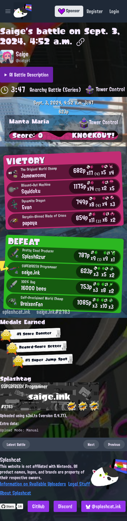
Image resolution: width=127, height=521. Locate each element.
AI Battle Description (29, 74)
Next (91, 444)
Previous (114, 444)
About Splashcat (15, 492)
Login (114, 11)
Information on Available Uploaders (33, 483)
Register (95, 11)
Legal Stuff (79, 483)
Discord (65, 506)
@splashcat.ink (103, 506)
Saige (13, 31)
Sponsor (69, 11)
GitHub (38, 506)
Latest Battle (16, 444)
